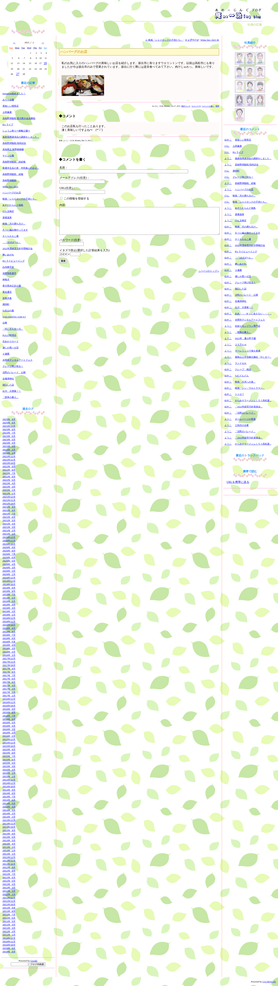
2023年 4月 (8, 443)
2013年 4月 (8, 843)
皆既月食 (7, 298)
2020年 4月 (8, 564)
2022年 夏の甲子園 (245, 338)
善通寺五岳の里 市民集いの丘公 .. (20, 168)
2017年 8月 (8, 672)
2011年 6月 (8, 918)
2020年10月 (8, 544)
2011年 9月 (8, 907)
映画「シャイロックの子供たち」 (19, 199)
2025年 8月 (8, 422)
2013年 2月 (8, 850)
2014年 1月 (8, 816)
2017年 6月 (8, 678)
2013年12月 (8, 820)
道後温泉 (7, 217)
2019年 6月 (8, 597)
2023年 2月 (8, 449)
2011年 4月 (8, 924)
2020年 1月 (8, 574)
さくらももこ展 (10, 236)
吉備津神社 (8, 378)
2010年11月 (8, 941)
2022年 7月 (8, 473)
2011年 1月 (8, 934)
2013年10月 (8, 827)
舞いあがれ (8, 254)
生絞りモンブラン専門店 (247, 326)
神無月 (5, 279)
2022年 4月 (8, 483)
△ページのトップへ (208, 271)
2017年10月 (8, 665)
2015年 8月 (8, 752)
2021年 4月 (8, 523)
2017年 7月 (8, 675)
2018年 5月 (8, 641)
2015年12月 (8, 739)
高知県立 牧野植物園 (13, 149)
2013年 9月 (8, 830)
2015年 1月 (8, 776)
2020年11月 (8, 540)
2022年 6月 (8, 476)
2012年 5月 (8, 880)
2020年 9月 (8, 547)
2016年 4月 (8, 725)
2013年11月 (8, 823)
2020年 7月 (8, 554)
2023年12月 (8, 426)
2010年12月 (8, 938)
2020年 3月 (8, 567)
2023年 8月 (8, 429)
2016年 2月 (8, 732)
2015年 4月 (8, 766)
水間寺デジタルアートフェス (17, 360)
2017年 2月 (8, 692)
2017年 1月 (8, 695)
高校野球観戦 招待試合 (14, 143)
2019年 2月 (8, 611)
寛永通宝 (7, 292)
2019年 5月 (8, 601)
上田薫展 (7, 112)
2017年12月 (8, 658)
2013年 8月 (8, 833)
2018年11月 (8, 621)
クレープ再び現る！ (12, 366)
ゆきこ (228, 139)
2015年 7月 (8, 756)
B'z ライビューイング (13, 261)
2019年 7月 (8, 594)
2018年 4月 (8, 645)
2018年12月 (8, 618)
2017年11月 (8, 661)
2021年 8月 (8, 510)
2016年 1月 (8, 736)
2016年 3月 (8, 729)
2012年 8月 (8, 870)
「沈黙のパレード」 (245, 413)
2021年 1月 (8, 533)
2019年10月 (8, 584)
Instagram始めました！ (14, 93)
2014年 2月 (8, 813)
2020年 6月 (8, 557)
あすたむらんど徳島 (12, 205)
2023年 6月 (8, 436)
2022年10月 (8, 463)
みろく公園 (8, 99)
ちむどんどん (242, 375)
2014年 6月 (8, 800)
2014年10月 (8, 786)
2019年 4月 (8, 604)
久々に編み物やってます (15, 230)
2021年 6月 (8, 517)
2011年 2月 (8, 931)
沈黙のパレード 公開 (14, 372)
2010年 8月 (8, 951)
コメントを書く (208, 106)
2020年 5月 (8, 560)
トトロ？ (239, 394)
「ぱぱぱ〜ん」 (11, 242)
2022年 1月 (8, 493)
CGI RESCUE (269, 981)
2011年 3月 (8, 928)
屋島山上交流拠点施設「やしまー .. (253, 357)
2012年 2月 (8, 891)
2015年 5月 (8, 763)
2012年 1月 (8, 894)
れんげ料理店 (9, 335)
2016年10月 (8, 705)
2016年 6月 (8, 719)
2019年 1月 (8, 614)
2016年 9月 (8, 709)
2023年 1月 (8, 453)
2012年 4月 (8, 884)
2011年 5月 (8, 921)
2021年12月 (8, 496)
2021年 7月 (8, 513)
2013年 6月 (8, 837)
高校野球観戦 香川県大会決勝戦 (18, 118)
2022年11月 (8, 459)
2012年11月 (8, 860)
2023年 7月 (8, 432)
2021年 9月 (8, 507)
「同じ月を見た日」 (12, 329)
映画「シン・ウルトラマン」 (250, 388)
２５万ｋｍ (240, 344)
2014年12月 (8, 779)
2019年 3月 (8, 608)
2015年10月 (8, 746)
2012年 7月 (8, 874)
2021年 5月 (8, 520)
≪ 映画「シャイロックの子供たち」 (164, 40)
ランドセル (240, 363)
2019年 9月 (8, 587)
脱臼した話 (8, 385)
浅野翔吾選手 (9, 273)
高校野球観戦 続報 (12, 174)
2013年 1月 (8, 854)
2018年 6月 (8, 638)
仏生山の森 (8, 310)
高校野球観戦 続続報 (14, 161)
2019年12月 (8, 577)
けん (227, 146)
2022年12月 (8, 456)
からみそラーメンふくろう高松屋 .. (253, 400)
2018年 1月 (8, 655)
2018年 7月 (8, 635)
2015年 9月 (8, 749)
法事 (4, 322)
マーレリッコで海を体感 (247, 350)
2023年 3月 (8, 446)
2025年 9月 (8, 419)
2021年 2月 (8, 530)
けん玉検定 (8, 211)
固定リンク (185, 106)
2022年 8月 (8, 469)
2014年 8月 (8, 793)
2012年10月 (8, 864)
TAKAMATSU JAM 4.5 (14, 316)
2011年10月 (8, 904)
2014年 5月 (8, 803)
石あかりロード (10, 341)
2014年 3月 (8, 810)
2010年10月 (8, 944)
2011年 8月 (8, 911)
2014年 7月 (8, 796)
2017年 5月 (8, 682)
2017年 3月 (8, 688)
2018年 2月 (8, 651)
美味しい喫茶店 (10, 106)
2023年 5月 (8, 439)
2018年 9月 (8, 628)
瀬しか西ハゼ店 (10, 347)
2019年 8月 (8, 591)
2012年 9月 (8, 867)
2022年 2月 (8, 490)
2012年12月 (8, 857)
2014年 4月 (8, 806)
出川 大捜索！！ (11, 391)
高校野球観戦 (9, 180)
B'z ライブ (7, 124)
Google (33, 960)
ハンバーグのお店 (11, 192)
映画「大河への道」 (245, 381)
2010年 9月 (8, 948)
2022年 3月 (8, 486)
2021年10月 (8, 503)
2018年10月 (8, 624)
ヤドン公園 (8, 155)
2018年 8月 (8, 631)
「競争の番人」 (10, 397)
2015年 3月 (8, 769)
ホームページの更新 (245, 419)
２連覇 (5, 353)
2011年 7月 (8, 914)
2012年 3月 (8, 887)
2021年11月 (8, 500)
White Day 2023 (10, 186)
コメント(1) (196, 106)
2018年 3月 (8, 648)
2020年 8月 (8, 550)
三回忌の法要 (242, 425)
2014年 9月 (8, 789)
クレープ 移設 (243, 369)
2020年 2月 (8, 571)
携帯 (217, 106)
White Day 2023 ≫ (210, 40)
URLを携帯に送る (238, 482)
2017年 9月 (8, 668)
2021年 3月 (8, 527)
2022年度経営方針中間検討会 (17, 248)
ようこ (228, 158)
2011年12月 (8, 897)
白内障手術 (8, 267)
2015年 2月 (8, 773)
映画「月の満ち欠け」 (14, 223)
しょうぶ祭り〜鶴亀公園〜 (16, 130)
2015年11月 (8, 742)
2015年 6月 (8, 759)
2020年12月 (8, 537)
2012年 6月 (8, 877)
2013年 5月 (8, 840)
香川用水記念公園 (11, 285)
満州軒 (5, 304)
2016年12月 (8, 699)
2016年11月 (8, 702)
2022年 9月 (8, 466)
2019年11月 (8, 581)
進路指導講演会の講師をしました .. (20, 137)
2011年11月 (8, 901)
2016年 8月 (8, 712)
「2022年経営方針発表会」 (249, 406)
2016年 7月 (8, 715)
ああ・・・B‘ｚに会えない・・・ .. (253, 313)
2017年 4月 (8, 685)
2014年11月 (8, 783)
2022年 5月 (8, 480)
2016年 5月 (8, 722)
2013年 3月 (8, 847)
